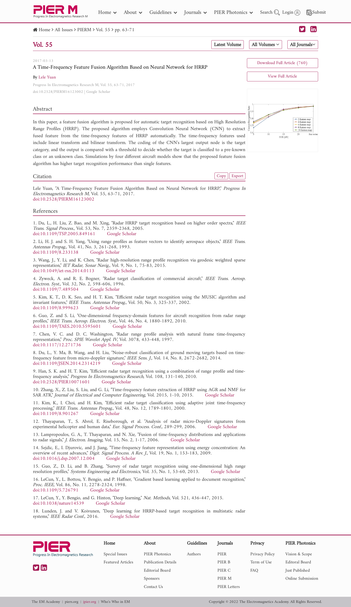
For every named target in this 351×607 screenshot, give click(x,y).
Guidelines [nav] (163, 12)
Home (44, 30)
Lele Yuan (47, 77)
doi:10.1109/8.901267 (55, 414)
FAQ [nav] (254, 570)
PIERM (84, 30)
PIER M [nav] (224, 578)
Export (237, 176)
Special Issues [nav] (115, 554)
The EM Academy (46, 602)
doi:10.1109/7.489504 (55, 289)
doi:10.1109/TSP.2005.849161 (64, 234)
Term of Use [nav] (261, 562)
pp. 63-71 (125, 30)
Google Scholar (98, 91)
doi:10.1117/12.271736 (57, 345)
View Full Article (282, 76)
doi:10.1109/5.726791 (55, 490)
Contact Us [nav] (153, 587)
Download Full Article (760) (282, 63)
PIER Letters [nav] (228, 587)
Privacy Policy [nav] (262, 554)
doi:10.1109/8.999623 (55, 308)
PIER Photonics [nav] (233, 12)
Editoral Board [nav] (298, 562)
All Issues (64, 30)
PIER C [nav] (224, 570)
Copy (221, 176)
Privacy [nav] (257, 543)
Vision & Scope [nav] (298, 554)
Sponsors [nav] (151, 578)
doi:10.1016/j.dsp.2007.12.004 (64, 458)
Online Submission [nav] (301, 578)
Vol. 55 (103, 30)
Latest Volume (227, 45)
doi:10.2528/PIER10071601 (61, 382)
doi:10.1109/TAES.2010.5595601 (67, 326)
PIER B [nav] (223, 562)
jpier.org (89, 602)
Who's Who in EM (115, 602)
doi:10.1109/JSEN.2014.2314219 (66, 363)
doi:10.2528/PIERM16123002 (58, 91)
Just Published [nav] (297, 570)
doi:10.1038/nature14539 (58, 503)
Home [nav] (107, 12)
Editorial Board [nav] (157, 570)
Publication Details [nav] (160, 562)
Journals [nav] (195, 12)
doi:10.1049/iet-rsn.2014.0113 (63, 271)
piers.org (71, 602)
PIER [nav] (221, 554)
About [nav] (133, 12)
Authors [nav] (194, 554)
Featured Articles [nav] (118, 562)
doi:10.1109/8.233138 (55, 252)
